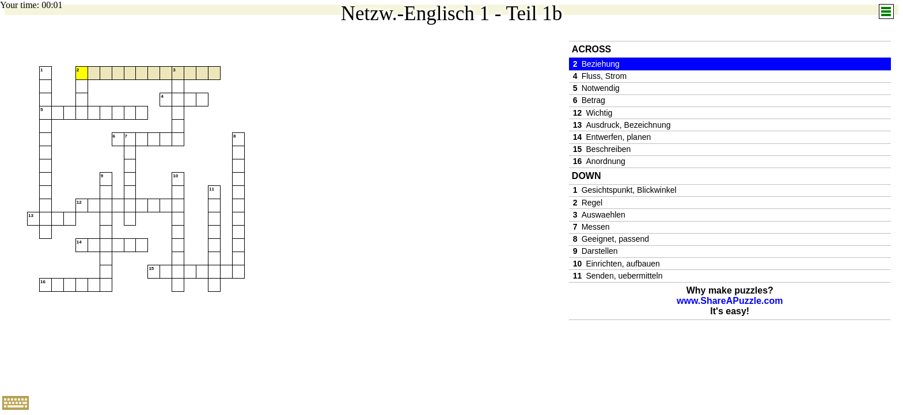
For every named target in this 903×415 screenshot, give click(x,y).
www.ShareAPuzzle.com (730, 301)
